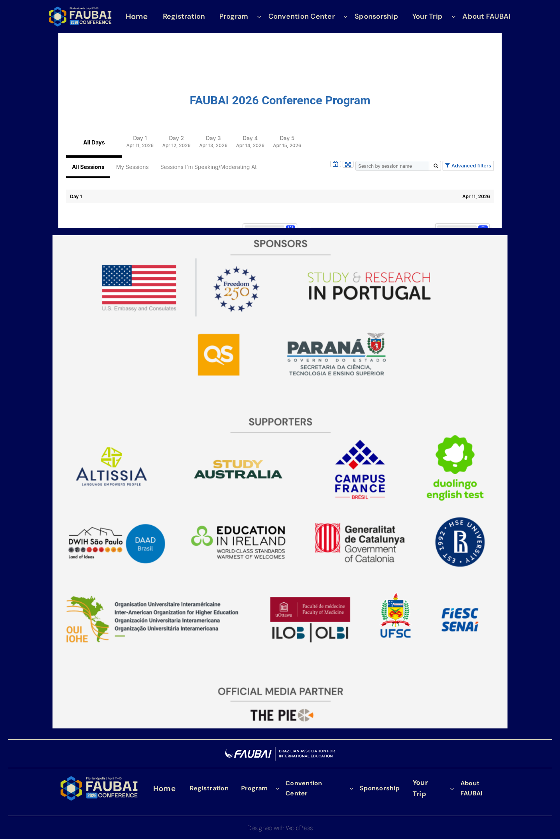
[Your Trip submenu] (454, 16)
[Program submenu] (259, 16)
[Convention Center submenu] (345, 16)
